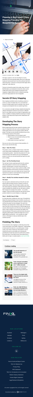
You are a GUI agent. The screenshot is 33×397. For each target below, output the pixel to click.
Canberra (9, 341)
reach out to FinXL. (25, 236)
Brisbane (9, 338)
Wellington (23, 332)
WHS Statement (16, 369)
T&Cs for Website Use (16, 364)
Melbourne (23, 341)
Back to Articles (9, 39)
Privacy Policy (16, 367)
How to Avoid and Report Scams (16, 361)
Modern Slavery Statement (16, 375)
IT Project (13, 240)
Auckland (9, 332)
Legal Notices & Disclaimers (16, 380)
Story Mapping (6, 240)
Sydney (23, 338)
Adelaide (9, 335)
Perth (23, 335)
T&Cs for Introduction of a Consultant (16, 372)
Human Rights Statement (16, 377)
